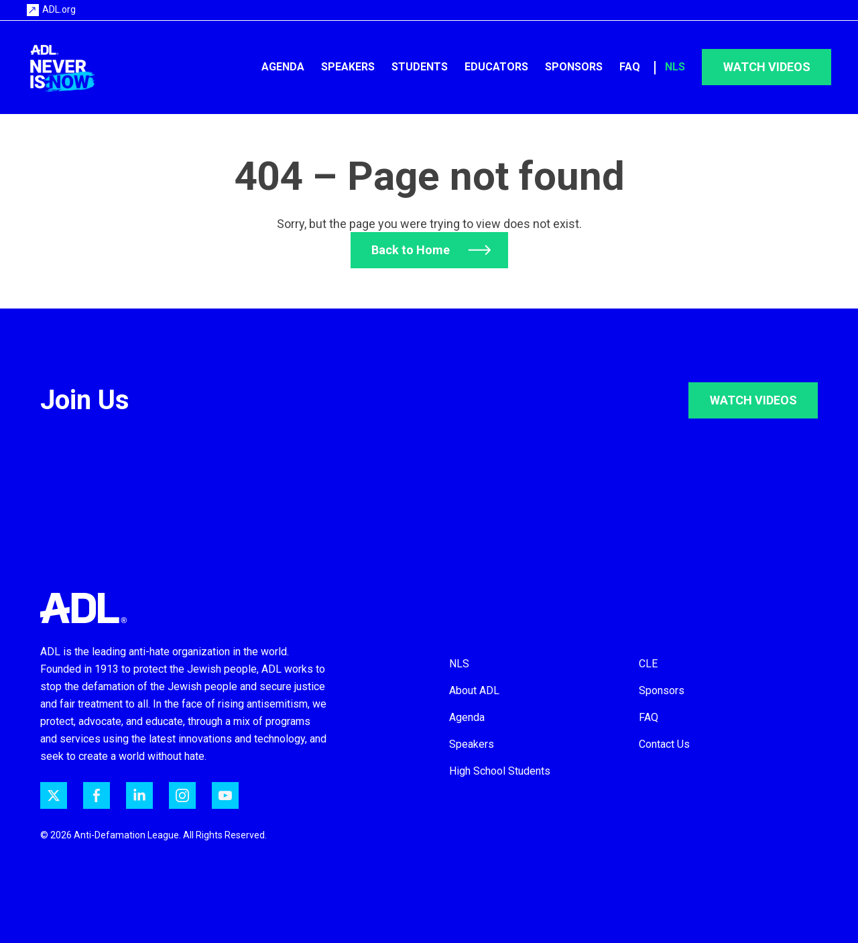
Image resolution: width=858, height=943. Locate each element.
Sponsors (574, 66)
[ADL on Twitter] (53, 795)
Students (419, 66)
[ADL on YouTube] (225, 795)
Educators (496, 66)
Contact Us (664, 744)
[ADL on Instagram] (182, 795)
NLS (675, 66)
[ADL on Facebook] (96, 795)
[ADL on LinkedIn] (139, 795)
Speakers (348, 66)
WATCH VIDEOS (753, 400)
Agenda (282, 66)
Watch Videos (766, 67)
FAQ (629, 66)
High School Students (499, 771)
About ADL (474, 690)
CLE (648, 663)
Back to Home (410, 250)
